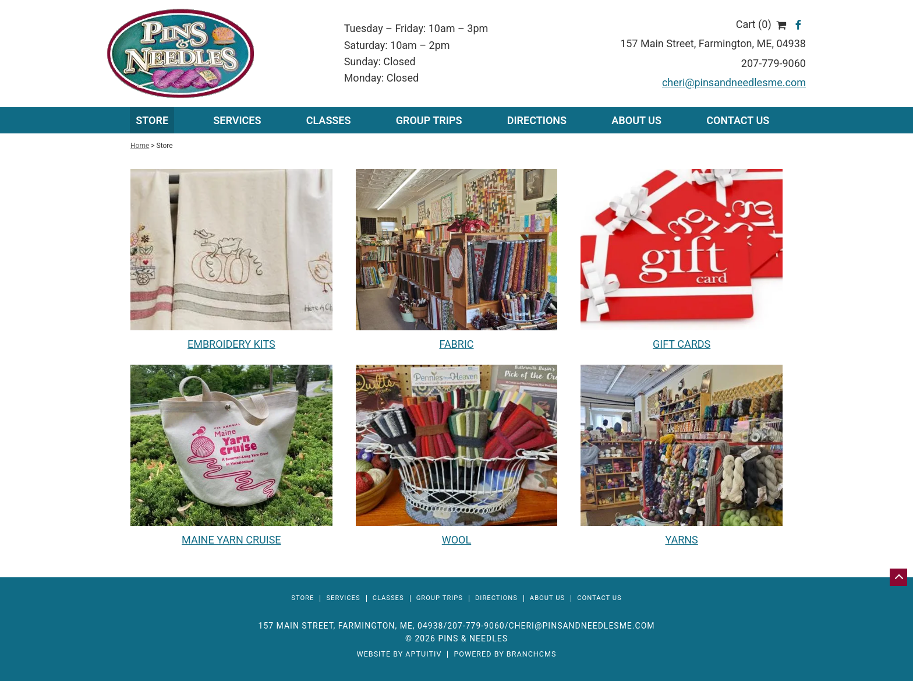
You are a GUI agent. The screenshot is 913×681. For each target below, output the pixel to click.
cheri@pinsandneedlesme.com (734, 82)
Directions (537, 120)
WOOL (456, 540)
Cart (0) (761, 24)
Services (343, 598)
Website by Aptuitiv (398, 654)
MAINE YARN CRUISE (231, 540)
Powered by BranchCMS (505, 654)
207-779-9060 (773, 63)
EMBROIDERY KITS (231, 344)
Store (152, 120)
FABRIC (456, 344)
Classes (328, 120)
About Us (636, 120)
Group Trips (429, 120)
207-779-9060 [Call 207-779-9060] (475, 625)
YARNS (681, 540)
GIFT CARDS (681, 344)
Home (139, 146)
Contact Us (737, 120)
